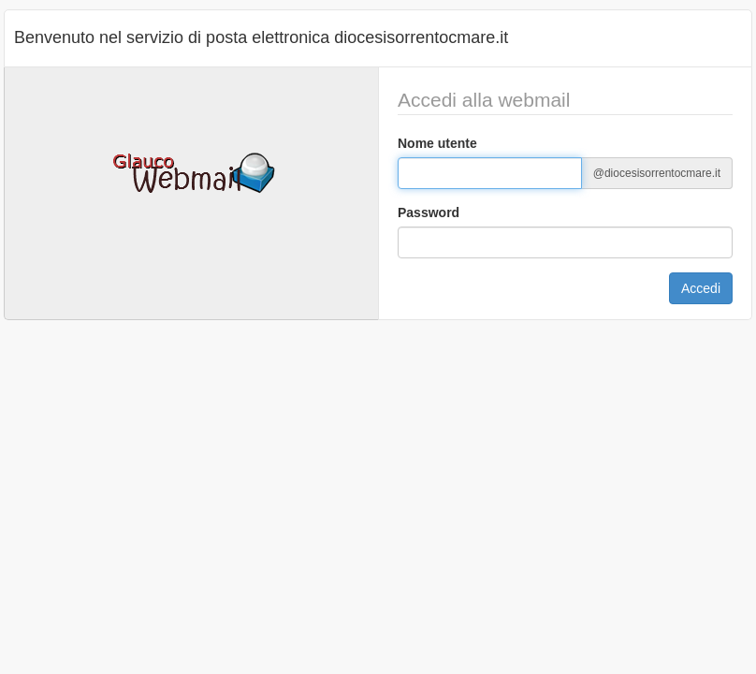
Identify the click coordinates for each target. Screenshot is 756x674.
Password (428, 212)
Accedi (700, 288)
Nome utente (437, 143)
